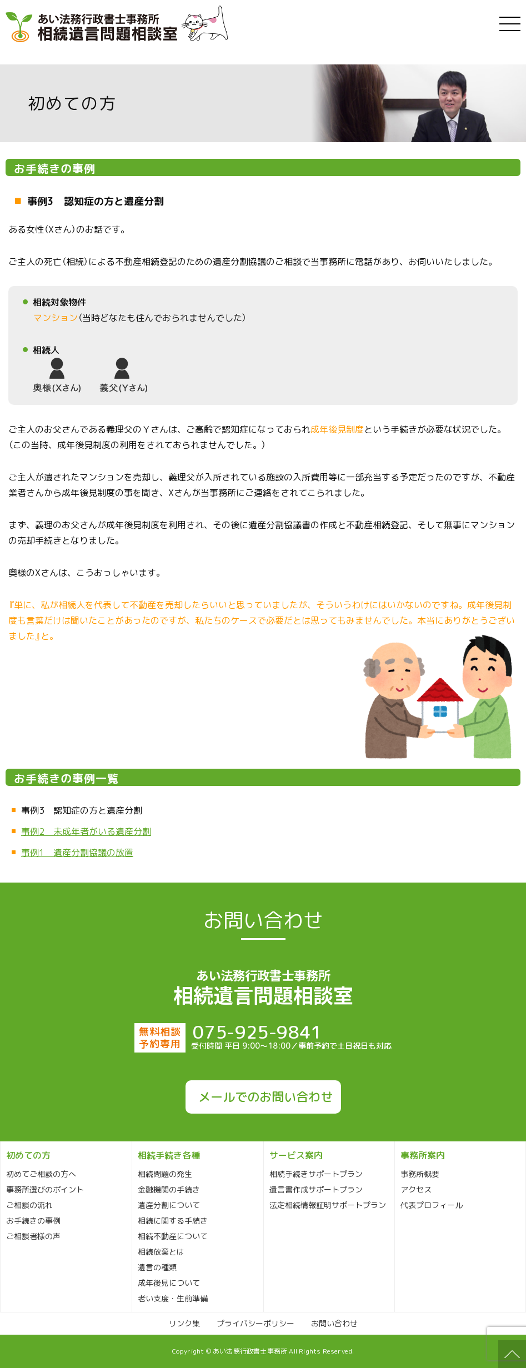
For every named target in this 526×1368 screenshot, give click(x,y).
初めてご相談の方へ (41, 1174)
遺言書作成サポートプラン (316, 1189)
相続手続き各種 (169, 1155)
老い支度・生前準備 (173, 1298)
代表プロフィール (431, 1205)
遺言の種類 (157, 1267)
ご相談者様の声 (33, 1236)
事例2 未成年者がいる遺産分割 (86, 831)
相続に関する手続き (173, 1220)
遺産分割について (169, 1205)
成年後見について (169, 1282)
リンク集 (184, 1323)
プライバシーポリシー (255, 1323)
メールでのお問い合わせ (265, 1097)
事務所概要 (419, 1174)
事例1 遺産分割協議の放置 (77, 852)
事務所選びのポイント (45, 1189)
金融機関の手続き (169, 1189)
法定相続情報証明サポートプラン (327, 1205)
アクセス (416, 1189)
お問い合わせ (334, 1323)
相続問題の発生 (165, 1174)
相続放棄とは (161, 1251)
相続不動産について (173, 1236)
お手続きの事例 (33, 1220)
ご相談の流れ (29, 1205)
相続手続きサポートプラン (316, 1174)
